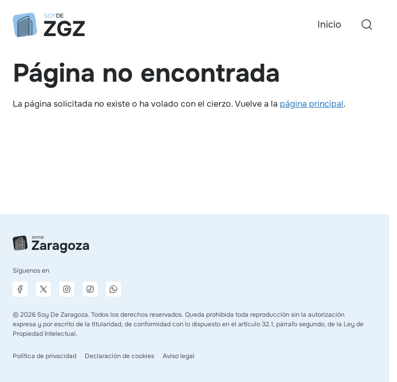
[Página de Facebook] (20, 289)
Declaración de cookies (119, 356)
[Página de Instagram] (66, 289)
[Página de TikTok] (90, 289)
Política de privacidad (44, 356)
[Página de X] (43, 289)
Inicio (329, 24)
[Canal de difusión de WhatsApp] (113, 289)
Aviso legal (179, 356)
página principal (311, 103)
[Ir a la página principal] (49, 25)
